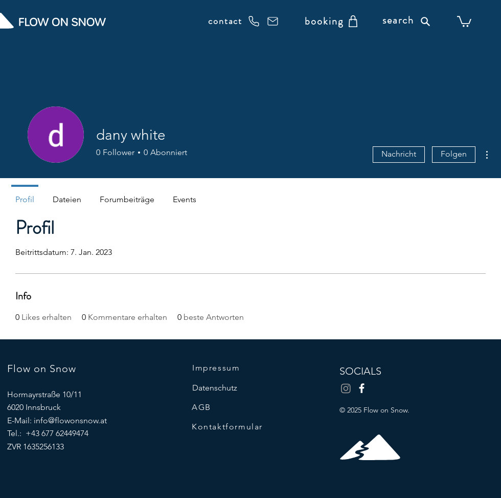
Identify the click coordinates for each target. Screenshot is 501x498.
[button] (464, 21)
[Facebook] (361, 388)
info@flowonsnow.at (70, 420)
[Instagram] (345, 388)
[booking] (324, 21)
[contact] (234, 21)
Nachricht (398, 154)
